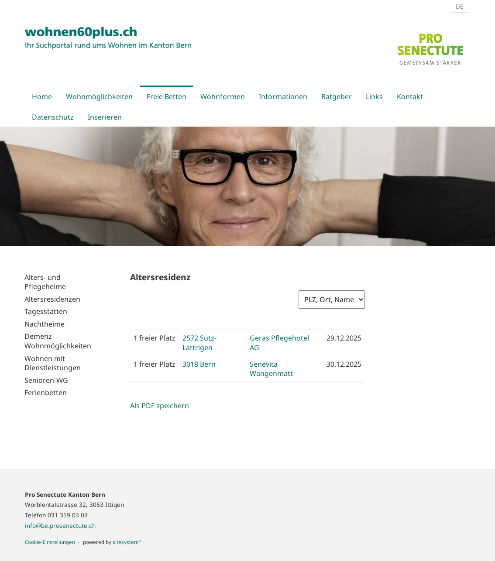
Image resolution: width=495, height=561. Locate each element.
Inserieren (105, 117)
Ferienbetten (45, 392)
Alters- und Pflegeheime (45, 282)
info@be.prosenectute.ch (60, 525)
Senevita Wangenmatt (271, 368)
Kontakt (410, 96)
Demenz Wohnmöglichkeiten (57, 341)
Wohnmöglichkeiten (99, 96)
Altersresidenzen (52, 299)
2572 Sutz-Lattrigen (199, 342)
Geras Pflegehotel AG (279, 342)
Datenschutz (53, 117)
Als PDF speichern (159, 405)
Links (374, 96)
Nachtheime (44, 324)
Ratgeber (336, 96)
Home (42, 96)
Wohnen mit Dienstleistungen (52, 363)
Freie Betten (166, 96)
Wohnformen (222, 96)
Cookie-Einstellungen (50, 542)
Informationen (283, 96)
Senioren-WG (46, 380)
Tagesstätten (45, 311)
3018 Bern (199, 364)
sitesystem (127, 542)
